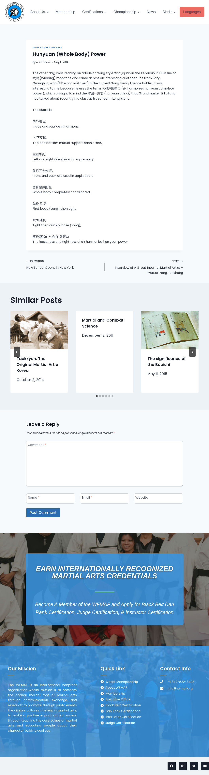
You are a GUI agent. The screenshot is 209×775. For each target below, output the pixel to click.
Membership (65, 12)
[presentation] (39, 330)
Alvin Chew (43, 62)
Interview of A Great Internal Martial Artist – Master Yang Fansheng (145, 266)
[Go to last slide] (17, 352)
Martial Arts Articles (47, 47)
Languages (192, 12)
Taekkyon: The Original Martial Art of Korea (38, 364)
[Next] (192, 352)
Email (87, 497)
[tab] (97, 396)
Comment (37, 445)
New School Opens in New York (63, 264)
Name (33, 497)
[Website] (158, 498)
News (151, 12)
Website (141, 497)
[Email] (104, 498)
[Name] (50, 498)
